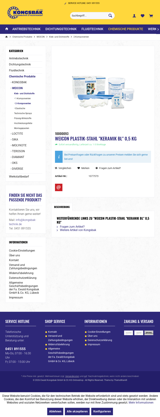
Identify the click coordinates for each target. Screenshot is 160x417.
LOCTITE (17, 133)
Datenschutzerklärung (22, 278)
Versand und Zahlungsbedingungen (23, 266)
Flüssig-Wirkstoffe (22, 118)
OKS (14, 163)
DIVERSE (17, 168)
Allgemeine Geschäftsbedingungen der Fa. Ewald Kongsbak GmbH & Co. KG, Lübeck (24, 287)
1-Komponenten (23, 98)
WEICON (17, 88)
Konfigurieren (102, 411)
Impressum (16, 297)
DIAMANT (17, 157)
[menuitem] (151, 15)
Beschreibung (62, 207)
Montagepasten (21, 128)
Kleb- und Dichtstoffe (24, 93)
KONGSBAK (19, 82)
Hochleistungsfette (23, 123)
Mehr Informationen (141, 402)
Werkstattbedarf (19, 176)
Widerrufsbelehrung (21, 273)
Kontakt (14, 260)
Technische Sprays (23, 113)
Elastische (20, 108)
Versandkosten (72, 376)
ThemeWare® (120, 380)
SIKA (14, 139)
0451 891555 (15, 349)
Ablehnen (55, 411)
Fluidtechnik (16, 70)
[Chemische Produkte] (126, 29)
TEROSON (18, 151)
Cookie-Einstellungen (22, 250)
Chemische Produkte (22, 76)
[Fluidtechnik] (92, 29)
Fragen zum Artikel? (108, 168)
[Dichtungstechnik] (61, 29)
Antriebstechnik (18, 58)
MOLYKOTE (19, 145)
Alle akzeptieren (77, 411)
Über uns (14, 255)
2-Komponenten (23, 103)
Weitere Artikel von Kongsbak (76, 230)
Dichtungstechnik (20, 64)
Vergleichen (63, 168)
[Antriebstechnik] (26, 29)
